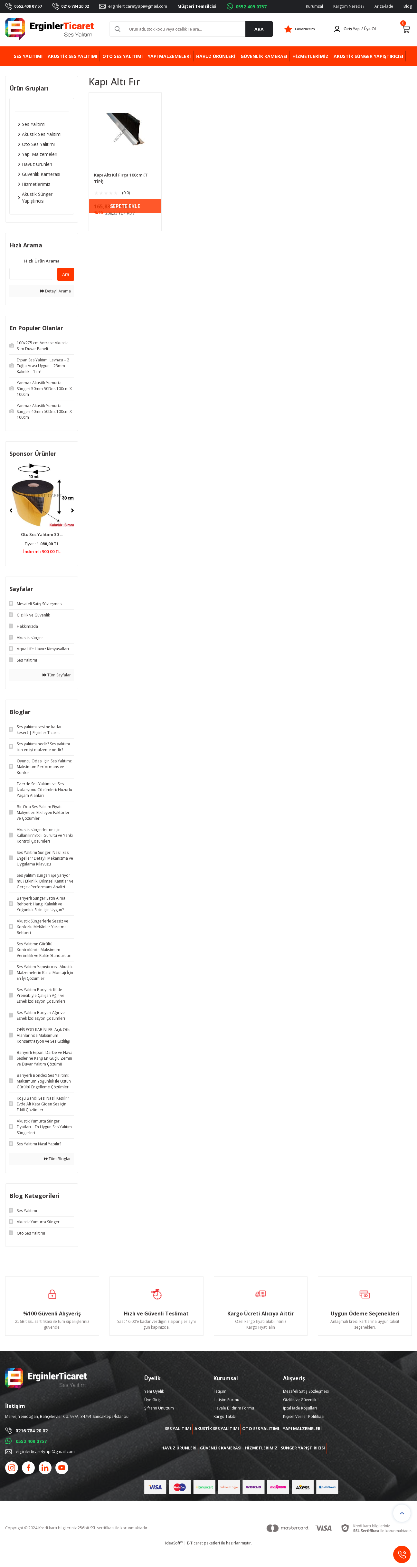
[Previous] (11, 510)
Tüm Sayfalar (57, 675)
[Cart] (406, 29)
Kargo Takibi (224, 1416)
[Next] (72, 510)
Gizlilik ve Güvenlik (299, 1399)
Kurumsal (314, 6)
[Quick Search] (30, 274)
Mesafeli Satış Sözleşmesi (306, 1391)
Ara (65, 274)
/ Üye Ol (368, 29)
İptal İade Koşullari (300, 1408)
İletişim (219, 1391)
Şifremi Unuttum (159, 1408)
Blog (407, 6)
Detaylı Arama (55, 291)
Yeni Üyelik (154, 1391)
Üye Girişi (153, 1399)
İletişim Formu (226, 1399)
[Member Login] (355, 29)
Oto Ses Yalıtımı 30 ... (41, 534)
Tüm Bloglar (57, 1158)
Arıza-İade (383, 6)
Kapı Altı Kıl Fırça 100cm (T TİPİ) (121, 178)
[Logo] (49, 29)
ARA (259, 29)
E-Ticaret (195, 1562)
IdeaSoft (174, 1562)
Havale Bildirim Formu (233, 1408)
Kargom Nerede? (348, 6)
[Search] (191, 29)
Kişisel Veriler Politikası (303, 1416)
